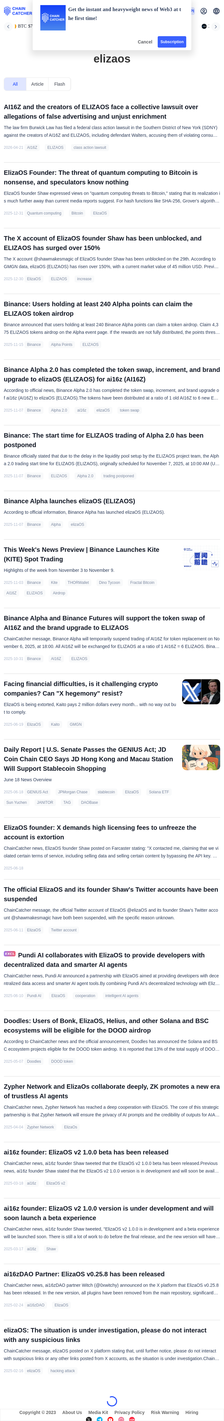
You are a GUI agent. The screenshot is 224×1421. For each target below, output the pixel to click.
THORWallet (78, 582)
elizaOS (103, 410)
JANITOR (45, 802)
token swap (129, 410)
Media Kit (98, 1412)
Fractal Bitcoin (142, 582)
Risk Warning (165, 1412)
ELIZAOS (55, 147)
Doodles (34, 1061)
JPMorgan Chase (73, 792)
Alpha (56, 524)
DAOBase (89, 802)
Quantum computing (44, 213)
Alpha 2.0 (59, 410)
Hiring (192, 1412)
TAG (67, 802)
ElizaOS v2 (55, 1183)
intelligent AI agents (121, 996)
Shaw (51, 1249)
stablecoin (106, 792)
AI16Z (32, 147)
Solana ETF (159, 792)
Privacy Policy (130, 1412)
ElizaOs (70, 1127)
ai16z (81, 410)
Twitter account (64, 930)
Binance (34, 344)
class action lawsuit (90, 147)
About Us (72, 1412)
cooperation (85, 996)
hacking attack (62, 1371)
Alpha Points (61, 344)
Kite (54, 582)
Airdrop (59, 593)
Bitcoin (77, 213)
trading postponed (118, 476)
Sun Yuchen (16, 802)
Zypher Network (40, 1127)
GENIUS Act (37, 792)
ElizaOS (100, 213)
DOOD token (62, 1061)
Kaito (55, 724)
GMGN (76, 724)
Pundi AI (34, 996)
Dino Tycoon (109, 582)
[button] (216, 11)
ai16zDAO (35, 1305)
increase (84, 279)
